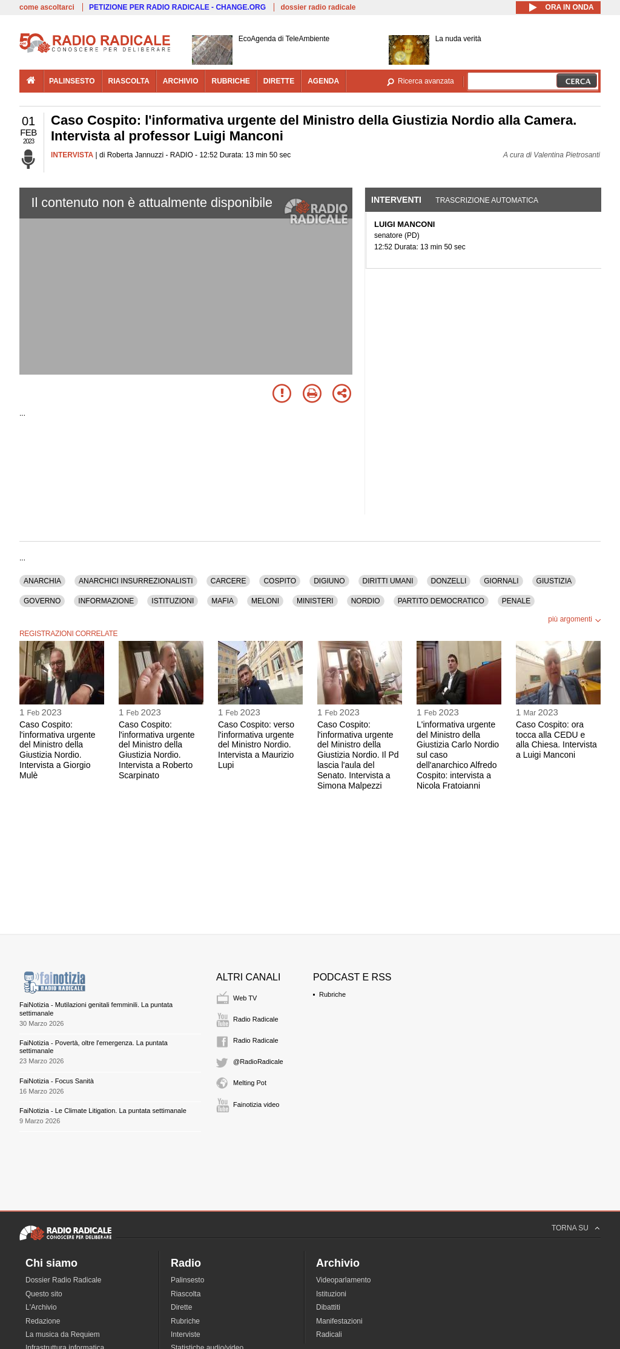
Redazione (42, 1321)
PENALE (516, 601)
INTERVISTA (72, 155)
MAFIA (222, 601)
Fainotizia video (256, 1104)
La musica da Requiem (62, 1334)
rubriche (230, 81)
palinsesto (72, 81)
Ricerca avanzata (426, 81)
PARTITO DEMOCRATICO (441, 601)
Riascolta (185, 1294)
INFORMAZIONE (106, 601)
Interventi (396, 200)
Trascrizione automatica (486, 200)
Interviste (185, 1334)
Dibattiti (328, 1307)
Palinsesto (187, 1280)
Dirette (181, 1307)
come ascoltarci (46, 7)
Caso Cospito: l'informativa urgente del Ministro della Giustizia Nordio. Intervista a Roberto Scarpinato (157, 750)
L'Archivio (41, 1307)
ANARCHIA (42, 581)
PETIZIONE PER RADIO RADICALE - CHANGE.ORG (177, 7)
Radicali (329, 1334)
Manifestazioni (339, 1321)
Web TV (245, 998)
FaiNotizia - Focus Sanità (56, 1081)
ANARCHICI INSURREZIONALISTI (136, 581)
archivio (181, 81)
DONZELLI (449, 581)
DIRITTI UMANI (388, 581)
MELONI (265, 601)
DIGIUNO (329, 581)
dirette (278, 81)
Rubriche (332, 994)
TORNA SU (570, 1228)
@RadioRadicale (258, 1061)
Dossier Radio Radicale (63, 1280)
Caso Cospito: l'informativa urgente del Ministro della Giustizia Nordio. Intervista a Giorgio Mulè (57, 750)
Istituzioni (331, 1294)
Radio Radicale (256, 1019)
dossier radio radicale (317, 7)
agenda (323, 81)
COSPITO (279, 581)
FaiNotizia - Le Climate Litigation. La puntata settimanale (102, 1110)
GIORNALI (501, 581)
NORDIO (365, 601)
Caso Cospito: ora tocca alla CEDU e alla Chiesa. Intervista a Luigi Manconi (556, 740)
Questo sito (43, 1294)
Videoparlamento (343, 1280)
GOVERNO (42, 601)
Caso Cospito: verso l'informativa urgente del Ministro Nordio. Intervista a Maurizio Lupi (256, 745)
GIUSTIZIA (554, 581)
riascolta (129, 81)
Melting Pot (249, 1082)
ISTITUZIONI (172, 601)
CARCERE (228, 581)
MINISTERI (315, 601)
